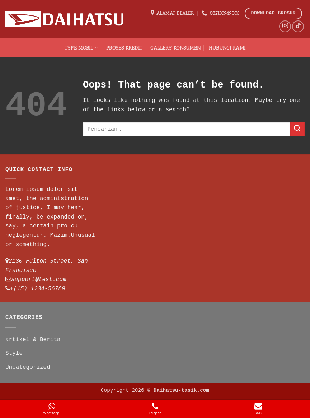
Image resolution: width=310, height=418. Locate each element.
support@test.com (38, 279)
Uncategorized (27, 367)
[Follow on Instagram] (285, 26)
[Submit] (297, 129)
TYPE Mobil (81, 47)
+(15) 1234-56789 (37, 289)
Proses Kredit (124, 47)
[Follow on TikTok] (298, 26)
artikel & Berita (33, 340)
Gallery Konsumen (175, 47)
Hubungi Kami (227, 47)
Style (14, 353)
